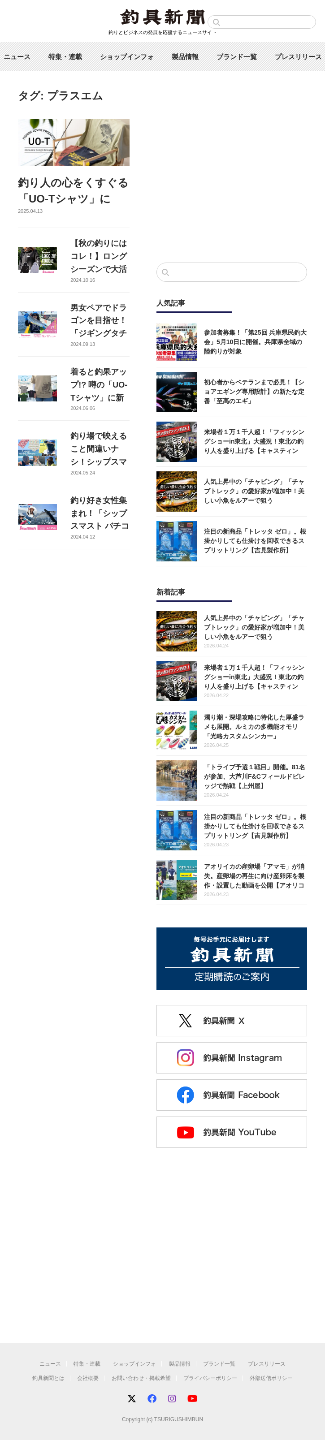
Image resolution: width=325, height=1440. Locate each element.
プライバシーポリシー (210, 1378)
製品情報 (185, 56)
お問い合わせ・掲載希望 (141, 1378)
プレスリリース (298, 56)
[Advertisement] (231, 182)
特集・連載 (65, 56)
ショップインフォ (127, 56)
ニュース (17, 56)
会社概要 (88, 1378)
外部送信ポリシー (271, 1378)
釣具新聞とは (48, 1378)
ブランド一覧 (237, 56)
